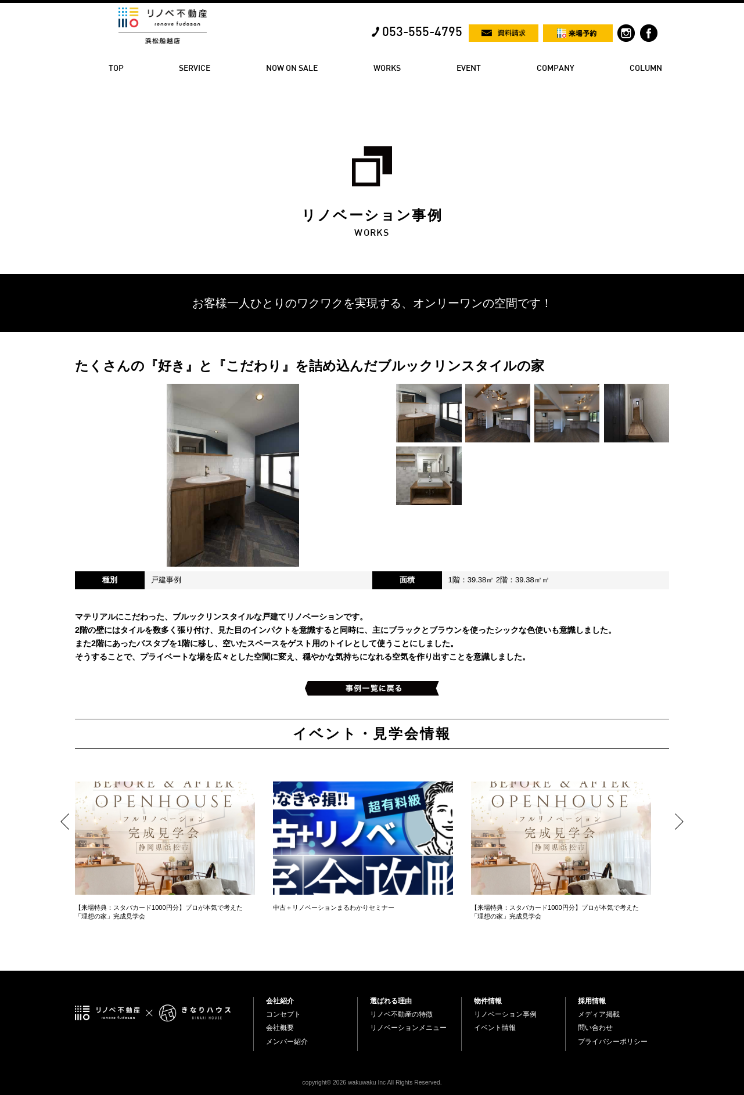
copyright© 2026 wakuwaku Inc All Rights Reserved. (371, 1082)
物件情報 (488, 1000)
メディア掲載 (599, 1014)
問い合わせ (595, 1027)
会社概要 (280, 1027)
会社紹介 (280, 1000)
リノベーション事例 (505, 1014)
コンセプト (283, 1014)
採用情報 (592, 1000)
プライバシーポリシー (613, 1041)
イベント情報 (495, 1027)
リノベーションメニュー (408, 1027)
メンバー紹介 (287, 1041)
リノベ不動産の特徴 (401, 1014)
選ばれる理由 (391, 1000)
